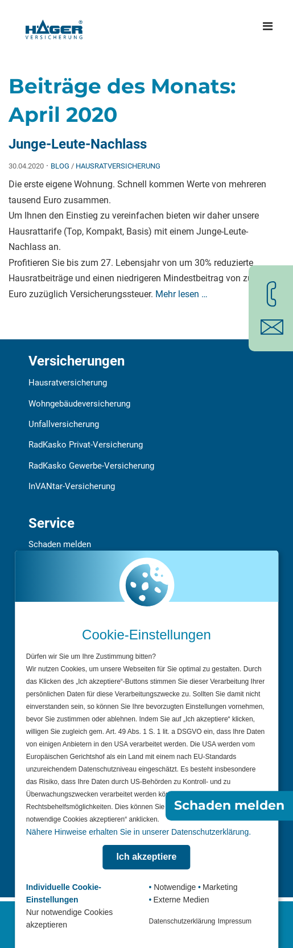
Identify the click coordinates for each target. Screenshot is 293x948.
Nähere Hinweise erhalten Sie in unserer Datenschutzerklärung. (138, 831)
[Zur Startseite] (54, 26)
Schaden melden (59, 544)
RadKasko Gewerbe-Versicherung (91, 466)
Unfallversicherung (63, 424)
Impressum (234, 921)
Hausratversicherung (118, 166)
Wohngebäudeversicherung (79, 404)
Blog (60, 166)
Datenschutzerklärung (182, 921)
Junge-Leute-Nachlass (78, 144)
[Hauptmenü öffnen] (267, 26)
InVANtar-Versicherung (71, 486)
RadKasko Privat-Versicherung (85, 445)
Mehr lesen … (181, 294)
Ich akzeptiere (147, 856)
